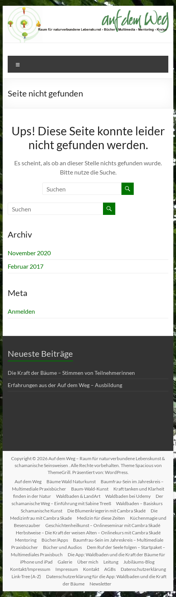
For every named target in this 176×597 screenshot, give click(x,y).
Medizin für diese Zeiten (101, 518)
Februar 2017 (25, 266)
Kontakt (91, 569)
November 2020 (29, 252)
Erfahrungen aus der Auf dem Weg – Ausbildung (65, 385)
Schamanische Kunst (41, 511)
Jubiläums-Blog (138, 562)
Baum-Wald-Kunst (89, 489)
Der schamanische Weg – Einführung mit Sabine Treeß (87, 499)
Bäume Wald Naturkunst (71, 481)
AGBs (110, 569)
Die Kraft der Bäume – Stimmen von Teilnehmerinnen (71, 372)
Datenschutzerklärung (143, 569)
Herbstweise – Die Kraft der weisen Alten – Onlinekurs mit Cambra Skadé (88, 532)
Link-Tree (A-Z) (26, 576)
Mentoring (26, 540)
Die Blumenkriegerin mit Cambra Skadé (106, 511)
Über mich (87, 562)
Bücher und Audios (62, 547)
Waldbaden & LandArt (78, 496)
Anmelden (21, 311)
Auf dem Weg (28, 481)
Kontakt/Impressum (30, 569)
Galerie (65, 562)
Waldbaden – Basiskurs (139, 503)
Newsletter (100, 584)
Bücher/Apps (55, 540)
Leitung (110, 562)
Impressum (66, 569)
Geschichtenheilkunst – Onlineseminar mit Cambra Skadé (102, 525)
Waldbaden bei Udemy (128, 496)
